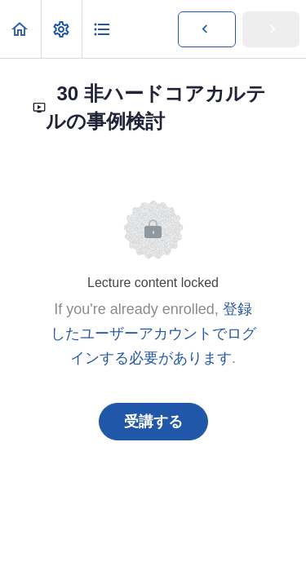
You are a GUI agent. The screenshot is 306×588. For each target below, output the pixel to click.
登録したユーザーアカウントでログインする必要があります (153, 333)
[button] (20, 29)
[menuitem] (61, 29)
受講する (153, 421)
